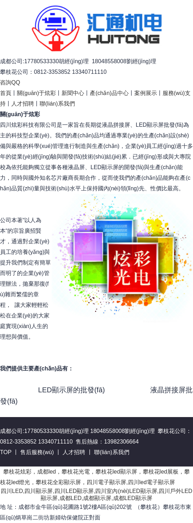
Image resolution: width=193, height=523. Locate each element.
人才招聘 (22, 104)
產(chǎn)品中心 (109, 93)
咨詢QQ (10, 82)
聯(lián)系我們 (57, 104)
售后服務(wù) (37, 452)
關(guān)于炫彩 (36, 93)
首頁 (5, 93)
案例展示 (145, 93)
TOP (5, 452)
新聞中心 (73, 93)
